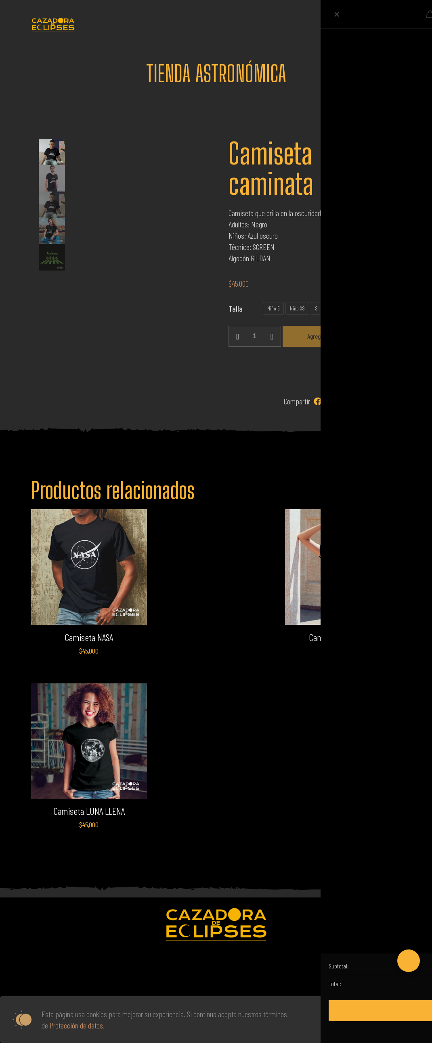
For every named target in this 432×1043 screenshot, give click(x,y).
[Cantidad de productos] (255, 336)
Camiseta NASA (89, 637)
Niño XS (297, 308)
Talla (236, 308)
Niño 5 (273, 308)
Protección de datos (76, 1025)
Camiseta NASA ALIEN (343, 637)
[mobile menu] (388, 24)
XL (356, 308)
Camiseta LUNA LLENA (89, 811)
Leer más (337, 1019)
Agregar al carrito (327, 336)
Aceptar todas (388, 1019)
